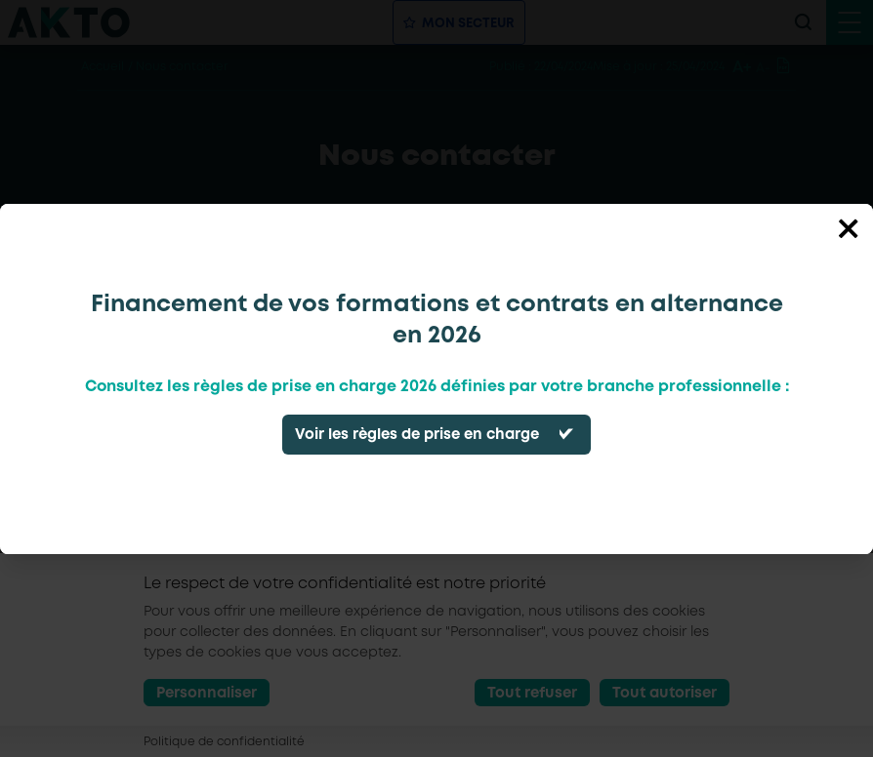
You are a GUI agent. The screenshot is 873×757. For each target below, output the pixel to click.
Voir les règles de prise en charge (417, 435)
